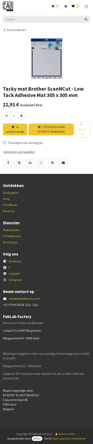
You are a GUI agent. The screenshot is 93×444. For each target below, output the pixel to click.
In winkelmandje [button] (15, 129)
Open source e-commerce (68, 438)
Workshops (10, 242)
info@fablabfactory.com (24, 299)
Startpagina (10, 193)
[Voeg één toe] (21, 116)
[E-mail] (63, 162)
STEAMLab (10, 205)
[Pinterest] (52, 162)
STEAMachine (12, 236)
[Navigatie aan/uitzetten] (86, 6)
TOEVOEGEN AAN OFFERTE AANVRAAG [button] (51, 129)
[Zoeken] (86, 19)
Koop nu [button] (82, 129)
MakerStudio (11, 230)
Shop (6, 199)
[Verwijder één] (6, 116)
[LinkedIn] (30, 162)
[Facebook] (8, 162)
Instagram (15, 280)
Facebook (14, 261)
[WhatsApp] (41, 162)
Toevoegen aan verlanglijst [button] (23, 143)
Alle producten (14, 30)
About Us (9, 211)
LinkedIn (14, 274)
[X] (19, 162)
